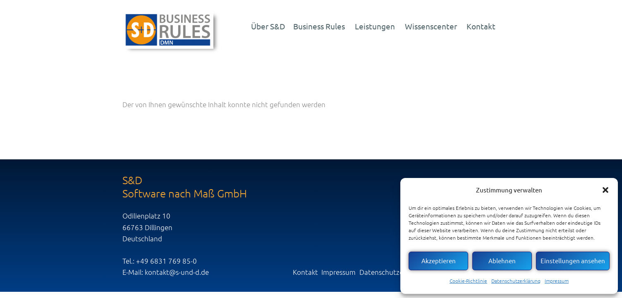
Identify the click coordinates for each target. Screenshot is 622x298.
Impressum (557, 280)
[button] (605, 190)
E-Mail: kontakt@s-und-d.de (165, 271)
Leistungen (375, 26)
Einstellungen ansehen (573, 260)
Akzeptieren (438, 260)
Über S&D (268, 26)
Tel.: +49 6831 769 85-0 (159, 260)
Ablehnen (502, 260)
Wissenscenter (431, 26)
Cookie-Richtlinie (468, 280)
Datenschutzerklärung (516, 280)
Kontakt (480, 26)
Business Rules (319, 26)
